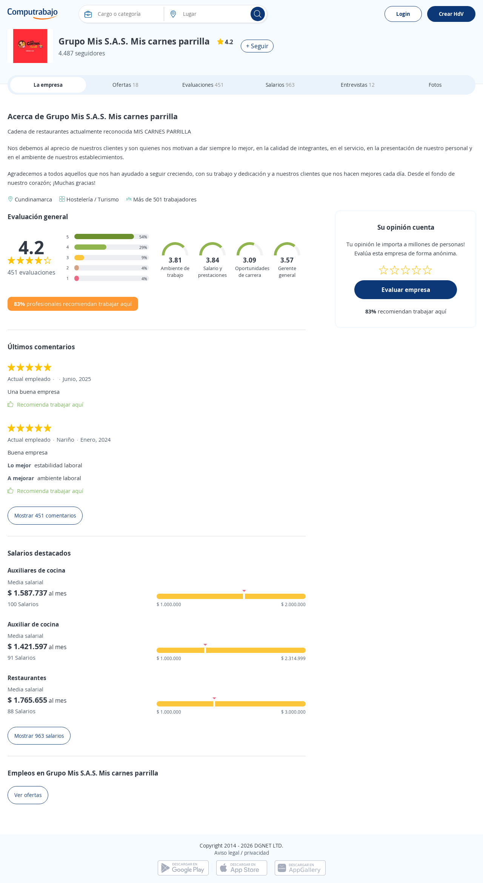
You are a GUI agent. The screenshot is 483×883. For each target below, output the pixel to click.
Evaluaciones (203, 84)
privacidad (256, 852)
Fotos (435, 84)
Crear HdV (451, 13)
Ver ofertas (28, 795)
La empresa (48, 84)
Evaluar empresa (405, 290)
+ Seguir (257, 46)
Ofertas (125, 84)
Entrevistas (358, 84)
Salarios (280, 84)
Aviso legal (226, 852)
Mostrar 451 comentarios (45, 515)
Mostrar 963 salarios (39, 735)
